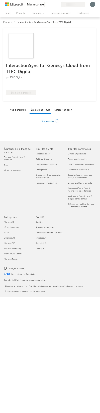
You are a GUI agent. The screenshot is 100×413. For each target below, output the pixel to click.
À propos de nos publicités (16, 291)
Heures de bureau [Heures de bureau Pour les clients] (43, 153)
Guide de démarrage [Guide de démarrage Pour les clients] (44, 159)
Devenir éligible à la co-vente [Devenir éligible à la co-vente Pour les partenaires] (80, 183)
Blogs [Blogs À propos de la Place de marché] (6, 165)
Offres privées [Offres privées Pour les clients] (41, 169)
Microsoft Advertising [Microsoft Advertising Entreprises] (12, 248)
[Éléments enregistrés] (54, 4)
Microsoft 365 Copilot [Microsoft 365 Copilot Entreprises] (12, 253)
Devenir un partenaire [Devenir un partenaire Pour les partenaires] (77, 153)
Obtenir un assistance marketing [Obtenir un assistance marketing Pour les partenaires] (81, 164)
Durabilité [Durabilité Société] (40, 248)
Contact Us (22, 286)
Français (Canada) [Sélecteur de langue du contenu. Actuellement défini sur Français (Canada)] (16, 268)
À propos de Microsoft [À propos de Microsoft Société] (45, 227)
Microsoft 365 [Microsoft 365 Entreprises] (9, 243)
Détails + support (63, 109)
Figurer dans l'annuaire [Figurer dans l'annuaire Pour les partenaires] (77, 159)
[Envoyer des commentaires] (46, 4)
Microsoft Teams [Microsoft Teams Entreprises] (10, 259)
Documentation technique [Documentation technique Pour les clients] (46, 164)
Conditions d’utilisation (63, 286)
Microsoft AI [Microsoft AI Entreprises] (9, 222)
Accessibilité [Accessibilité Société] (41, 243)
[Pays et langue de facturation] (73, 4)
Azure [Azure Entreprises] (6, 232)
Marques (79, 286)
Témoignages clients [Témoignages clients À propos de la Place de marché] (12, 170)
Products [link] (7, 22)
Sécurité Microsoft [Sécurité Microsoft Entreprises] (11, 227)
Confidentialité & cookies (40, 286)
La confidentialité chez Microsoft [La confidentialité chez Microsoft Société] (49, 232)
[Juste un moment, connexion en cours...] (92, 4)
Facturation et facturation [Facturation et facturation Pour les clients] (46, 183)
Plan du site (10, 286)
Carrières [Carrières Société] (39, 222)
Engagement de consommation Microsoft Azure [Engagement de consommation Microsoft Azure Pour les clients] (48, 176)
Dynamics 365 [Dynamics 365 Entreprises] (9, 238)
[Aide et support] (50, 4)
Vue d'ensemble (18, 109)
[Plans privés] (58, 4)
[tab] (19, 109)
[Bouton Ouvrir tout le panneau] (7, 13)
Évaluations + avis (40, 109)
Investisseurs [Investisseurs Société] (41, 238)
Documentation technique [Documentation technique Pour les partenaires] (78, 169)
